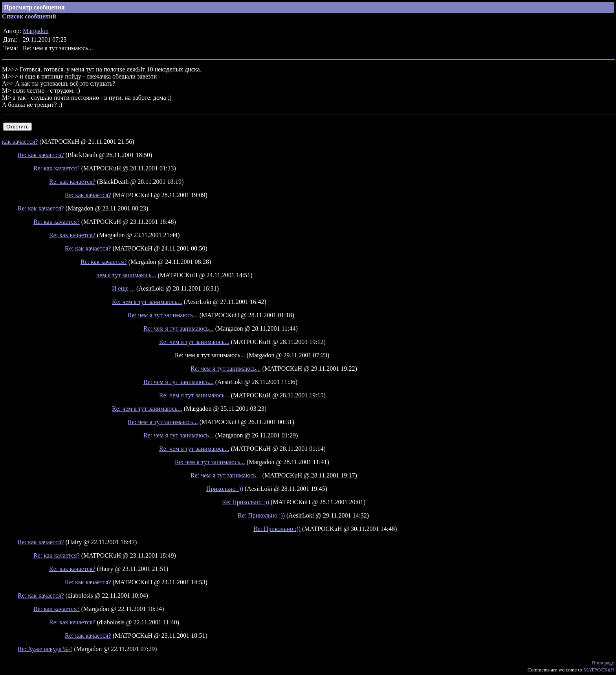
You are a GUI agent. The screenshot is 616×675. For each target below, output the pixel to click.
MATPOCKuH (598, 670)
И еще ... (123, 288)
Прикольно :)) (224, 488)
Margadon (35, 30)
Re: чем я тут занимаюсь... (147, 301)
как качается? (20, 141)
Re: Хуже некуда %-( (45, 649)
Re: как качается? (41, 155)
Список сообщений (29, 16)
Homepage (603, 663)
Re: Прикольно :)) (245, 502)
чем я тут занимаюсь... (126, 275)
